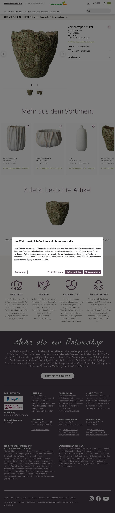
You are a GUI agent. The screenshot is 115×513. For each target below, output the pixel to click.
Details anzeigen (20, 272)
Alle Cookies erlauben (92, 272)
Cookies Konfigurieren (55, 272)
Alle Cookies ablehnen (74, 272)
